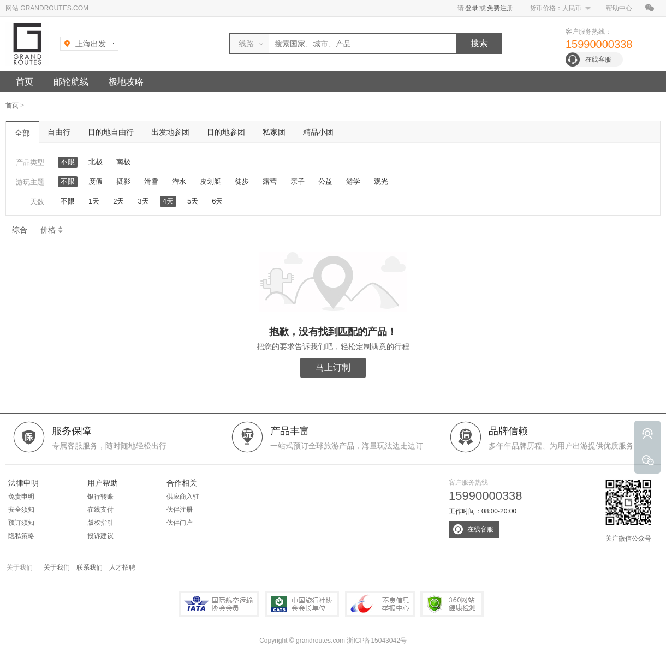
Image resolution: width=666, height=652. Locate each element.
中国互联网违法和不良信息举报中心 (380, 604)
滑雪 (151, 181)
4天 (168, 201)
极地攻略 (126, 81)
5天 (192, 201)
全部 (22, 133)
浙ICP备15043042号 (376, 640)
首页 (24, 81)
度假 (95, 181)
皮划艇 (210, 181)
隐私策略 (21, 536)
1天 (93, 201)
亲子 (297, 181)
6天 (217, 201)
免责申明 (21, 496)
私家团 (274, 132)
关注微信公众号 (628, 509)
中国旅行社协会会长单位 (302, 604)
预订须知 (21, 523)
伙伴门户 (179, 523)
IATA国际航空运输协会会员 (219, 604)
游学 (353, 181)
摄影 (123, 181)
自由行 (58, 132)
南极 (123, 162)
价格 (52, 229)
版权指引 (100, 523)
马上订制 (333, 367)
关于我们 (57, 567)
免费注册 (500, 8)
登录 (471, 8)
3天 (143, 201)
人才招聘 (122, 567)
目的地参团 (226, 132)
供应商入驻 (182, 496)
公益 (325, 181)
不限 (68, 162)
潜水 (179, 181)
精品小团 (318, 132)
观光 (381, 181)
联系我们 (89, 567)
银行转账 (100, 496)
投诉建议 (100, 536)
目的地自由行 (111, 132)
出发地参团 (170, 132)
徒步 (242, 181)
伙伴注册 (179, 509)
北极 (95, 162)
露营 (270, 181)
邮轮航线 (70, 81)
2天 (118, 201)
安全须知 (21, 509)
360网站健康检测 (452, 604)
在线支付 (100, 509)
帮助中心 (619, 8)
